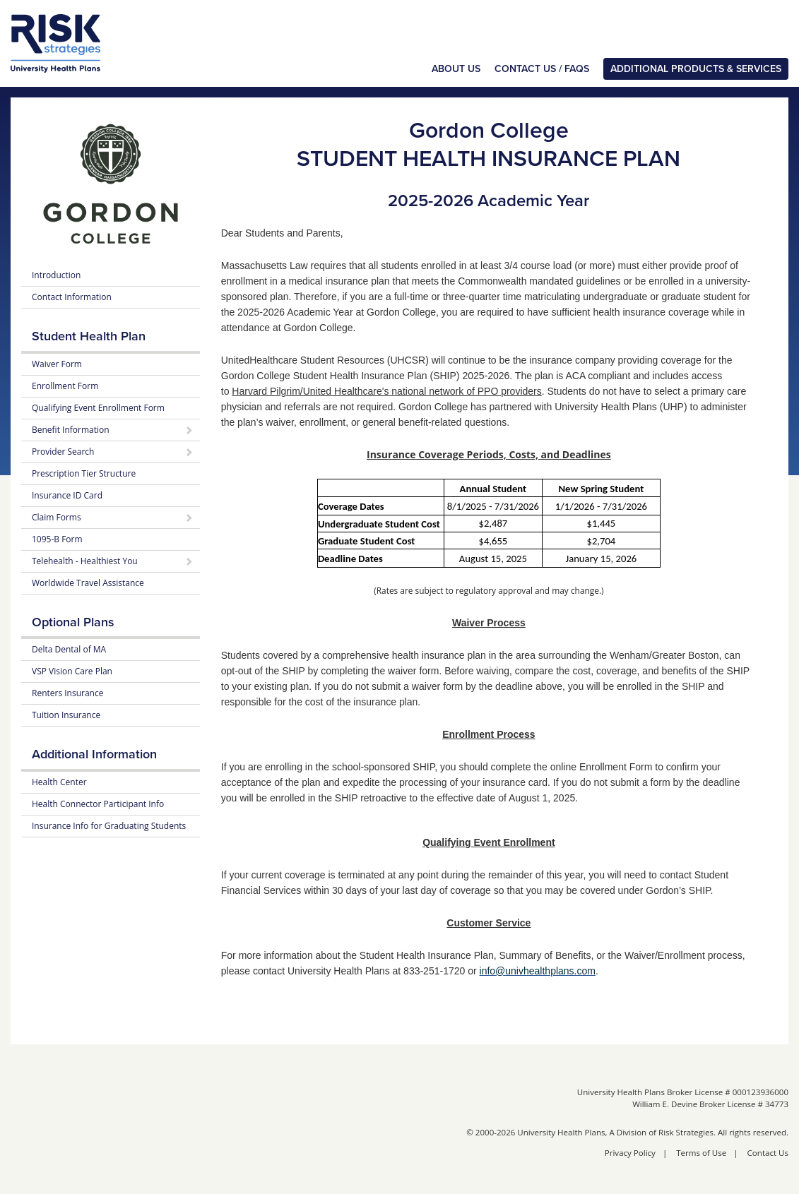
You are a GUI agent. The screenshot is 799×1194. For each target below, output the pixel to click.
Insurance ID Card (67, 495)
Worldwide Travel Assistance (88, 583)
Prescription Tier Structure (84, 473)
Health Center (59, 782)
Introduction (56, 275)
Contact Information (72, 297)
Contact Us (767, 1152)
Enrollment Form (65, 386)
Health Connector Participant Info (98, 804)
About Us (456, 69)
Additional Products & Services (695, 69)
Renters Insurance (67, 693)
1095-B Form (57, 539)
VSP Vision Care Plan (72, 671)
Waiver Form (57, 364)
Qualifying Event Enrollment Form (98, 408)
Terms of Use (701, 1152)
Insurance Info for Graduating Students (109, 826)
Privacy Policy (630, 1152)
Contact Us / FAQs (542, 69)
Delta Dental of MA (69, 649)
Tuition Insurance (66, 715)
